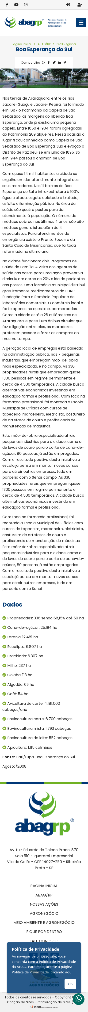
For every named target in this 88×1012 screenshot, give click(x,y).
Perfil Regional (67, 44)
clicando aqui (62, 972)
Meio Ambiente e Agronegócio (44, 922)
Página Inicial (21, 44)
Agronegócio (44, 913)
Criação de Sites (20, 1002)
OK (70, 984)
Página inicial (44, 886)
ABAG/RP (44, 44)
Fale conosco (44, 941)
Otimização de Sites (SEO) (59, 1002)
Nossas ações (44, 904)
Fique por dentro (44, 931)
